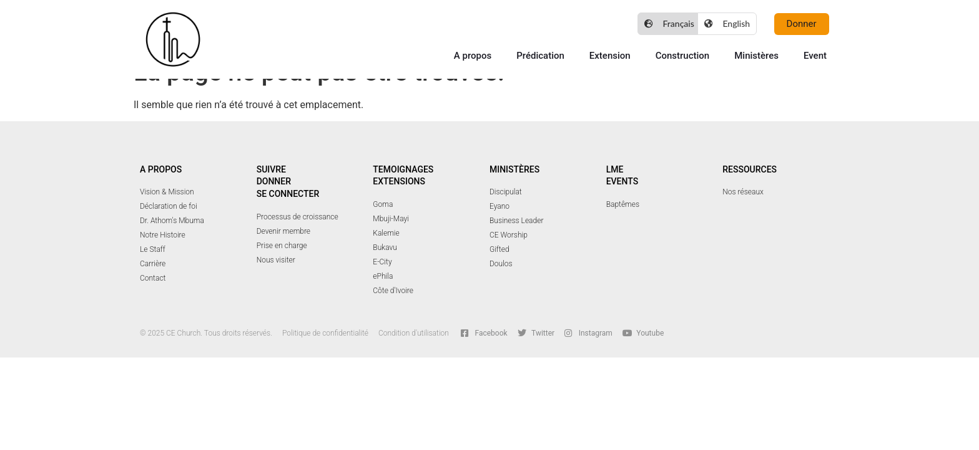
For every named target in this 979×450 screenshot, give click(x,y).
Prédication (540, 55)
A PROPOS (161, 169)
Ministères (756, 55)
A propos (472, 55)
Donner (274, 181)
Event (815, 55)
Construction (683, 55)
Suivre (271, 169)
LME (615, 169)
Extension (610, 55)
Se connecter (288, 194)
